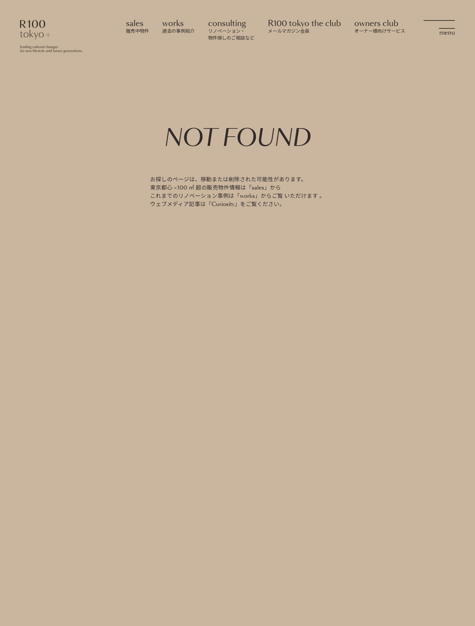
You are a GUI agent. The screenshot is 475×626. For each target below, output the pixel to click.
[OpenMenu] (439, 26)
